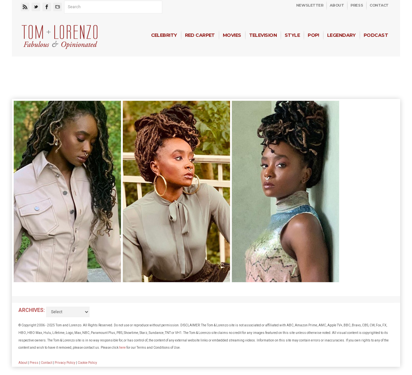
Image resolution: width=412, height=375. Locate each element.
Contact (379, 5)
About (337, 5)
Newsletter (309, 5)
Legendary (341, 35)
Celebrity (164, 35)
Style (292, 35)
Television (263, 35)
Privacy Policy (65, 362)
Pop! (313, 35)
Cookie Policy (87, 362)
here (122, 347)
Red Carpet (200, 35)
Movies (232, 35)
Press (356, 5)
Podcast (376, 35)
